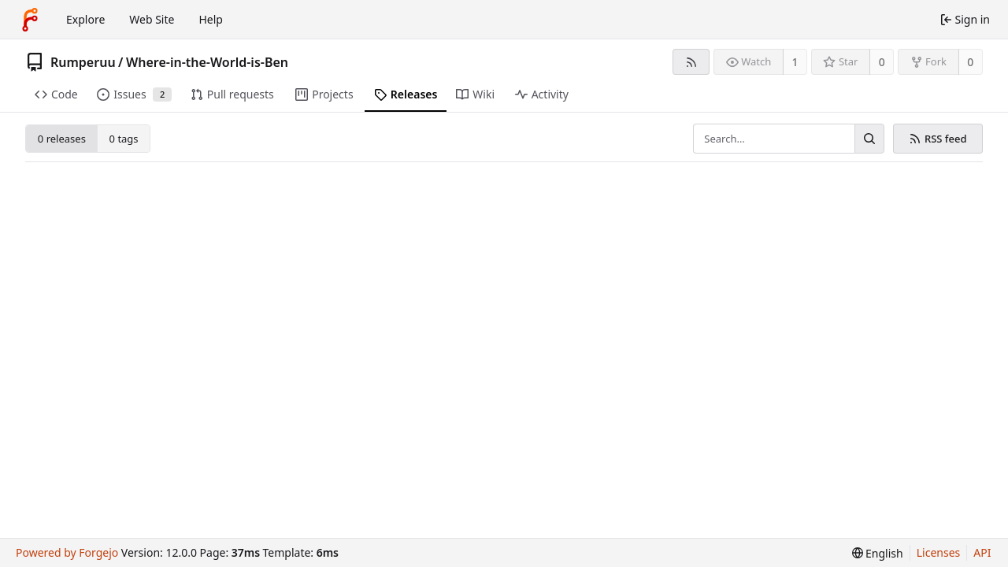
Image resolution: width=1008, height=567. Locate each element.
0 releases (62, 139)
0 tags (124, 139)
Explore (85, 19)
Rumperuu (83, 62)
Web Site (151, 19)
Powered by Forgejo (67, 552)
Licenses (939, 552)
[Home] (30, 20)
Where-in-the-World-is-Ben (207, 62)
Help (210, 19)
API (982, 552)
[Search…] (869, 139)
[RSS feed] (691, 62)
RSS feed (937, 139)
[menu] (877, 553)
